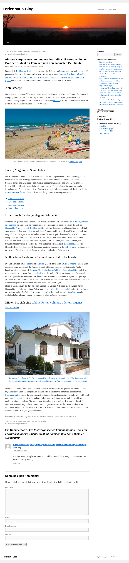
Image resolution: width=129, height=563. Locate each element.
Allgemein (27, 417)
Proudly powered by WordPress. (110, 557)
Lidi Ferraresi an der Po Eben (17, 192)
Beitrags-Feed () (106, 129)
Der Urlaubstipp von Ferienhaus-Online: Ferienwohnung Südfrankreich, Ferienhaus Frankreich (112, 102)
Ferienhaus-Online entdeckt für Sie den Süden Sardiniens (110, 95)
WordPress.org (104, 133)
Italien (34, 417)
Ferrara (62, 71)
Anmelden (103, 126)
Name (8, 518)
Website (8, 534)
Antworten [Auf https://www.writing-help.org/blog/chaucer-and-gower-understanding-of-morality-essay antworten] (16, 463)
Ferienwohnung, (69, 244)
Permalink (72, 417)
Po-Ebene (41, 273)
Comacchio (29, 264)
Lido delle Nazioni (16, 198)
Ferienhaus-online (13, 395)
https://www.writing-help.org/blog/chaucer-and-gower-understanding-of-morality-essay (110, 64)
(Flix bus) (56, 100)
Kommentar (9, 487)
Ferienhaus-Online (36, 66)
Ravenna (76, 292)
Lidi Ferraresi (22, 71)
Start (7, 43)
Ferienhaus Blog (18, 9)
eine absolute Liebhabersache (56, 289)
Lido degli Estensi (16, 205)
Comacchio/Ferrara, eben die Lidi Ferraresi (23, 228)
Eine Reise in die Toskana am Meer (111, 90)
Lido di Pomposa (76, 162)
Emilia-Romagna (69, 264)
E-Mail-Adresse (11, 526)
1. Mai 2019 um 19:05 (20, 451)
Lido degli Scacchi (16, 202)
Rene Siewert (104, 100)
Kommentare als (106, 131)
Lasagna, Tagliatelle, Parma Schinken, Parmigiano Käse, (54, 270)
